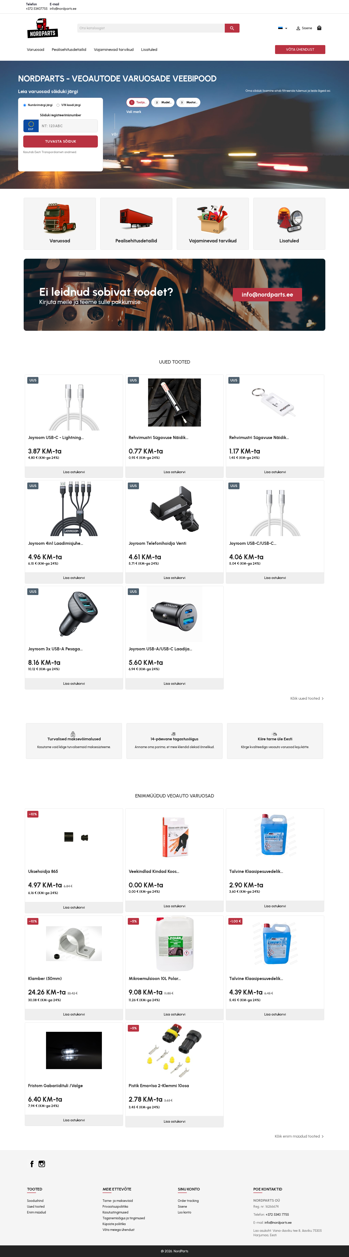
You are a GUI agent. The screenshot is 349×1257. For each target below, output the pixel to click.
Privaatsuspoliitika (115, 1207)
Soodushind (35, 1201)
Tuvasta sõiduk (60, 141)
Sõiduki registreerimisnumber (60, 115)
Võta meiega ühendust (119, 1230)
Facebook (31, 1163)
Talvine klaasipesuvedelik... (256, 871)
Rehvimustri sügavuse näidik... (158, 437)
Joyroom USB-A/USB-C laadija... (160, 648)
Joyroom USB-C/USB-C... (252, 543)
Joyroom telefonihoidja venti (157, 543)
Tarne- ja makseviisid (118, 1201)
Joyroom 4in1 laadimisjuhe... (55, 543)
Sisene (182, 1207)
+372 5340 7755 (277, 1215)
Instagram (41, 1163)
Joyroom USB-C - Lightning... (56, 437)
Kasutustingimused (115, 1212)
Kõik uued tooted (307, 698)
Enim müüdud (36, 1212)
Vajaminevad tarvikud (114, 49)
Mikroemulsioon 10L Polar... (155, 978)
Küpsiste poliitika (114, 1224)
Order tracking (188, 1201)
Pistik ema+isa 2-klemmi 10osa (159, 1085)
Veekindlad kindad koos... (154, 871)
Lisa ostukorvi (74, 472)
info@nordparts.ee (63, 9)
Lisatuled (149, 49)
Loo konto (184, 1212)
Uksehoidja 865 (43, 871)
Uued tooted (36, 1207)
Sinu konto (189, 1189)
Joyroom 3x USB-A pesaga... (55, 648)
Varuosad (35, 49)
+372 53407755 (37, 9)
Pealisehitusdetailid (69, 49)
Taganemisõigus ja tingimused (124, 1218)
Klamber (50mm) (45, 978)
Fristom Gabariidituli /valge (55, 1085)
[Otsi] (151, 28)
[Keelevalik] (283, 28)
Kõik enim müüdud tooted (300, 1136)
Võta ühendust (300, 49)
